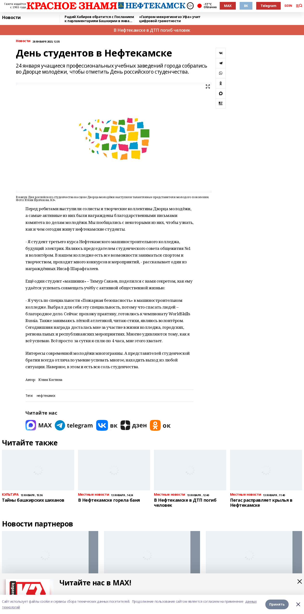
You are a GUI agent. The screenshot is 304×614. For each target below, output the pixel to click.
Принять (277, 604)
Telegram (268, 5)
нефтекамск (46, 396)
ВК (246, 5)
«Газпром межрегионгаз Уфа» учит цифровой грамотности (170, 19)
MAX (227, 5)
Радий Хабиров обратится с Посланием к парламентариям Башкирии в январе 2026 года (99, 19)
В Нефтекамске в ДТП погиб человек (152, 30)
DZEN (288, 5)
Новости (11, 17)
